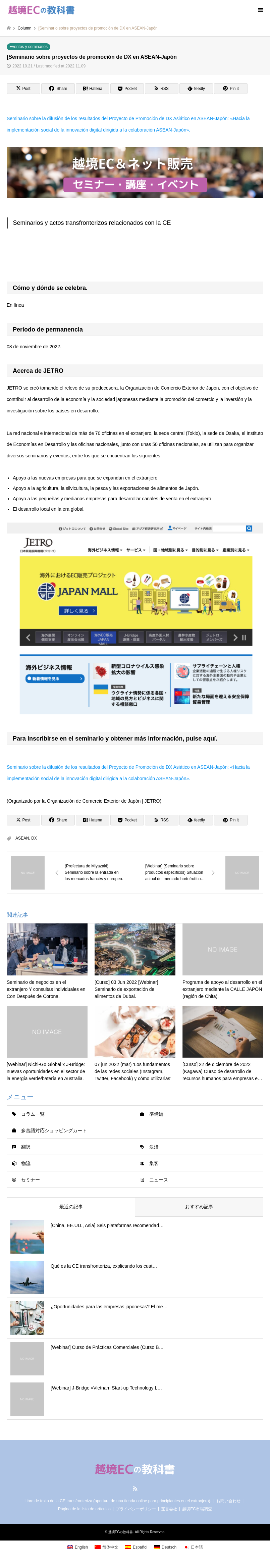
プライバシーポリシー (136, 1509)
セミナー (30, 1179)
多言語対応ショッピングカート (54, 1130)
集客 (154, 1163)
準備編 (156, 1114)
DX (34, 838)
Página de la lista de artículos (84, 1509)
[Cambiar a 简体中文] (106, 1547)
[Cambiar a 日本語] (193, 1547)
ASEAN (22, 838)
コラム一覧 (33, 1114)
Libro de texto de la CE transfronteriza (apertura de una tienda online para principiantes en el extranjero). (117, 1501)
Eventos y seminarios (28, 46)
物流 (26, 1163)
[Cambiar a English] (77, 1547)
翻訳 (26, 1147)
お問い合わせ (228, 1501)
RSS (135, 1488)
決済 (154, 1147)
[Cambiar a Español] (136, 1547)
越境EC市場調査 (197, 1509)
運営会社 (169, 1509)
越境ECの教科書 (120, 1532)
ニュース (158, 1179)
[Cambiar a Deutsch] (165, 1547)
